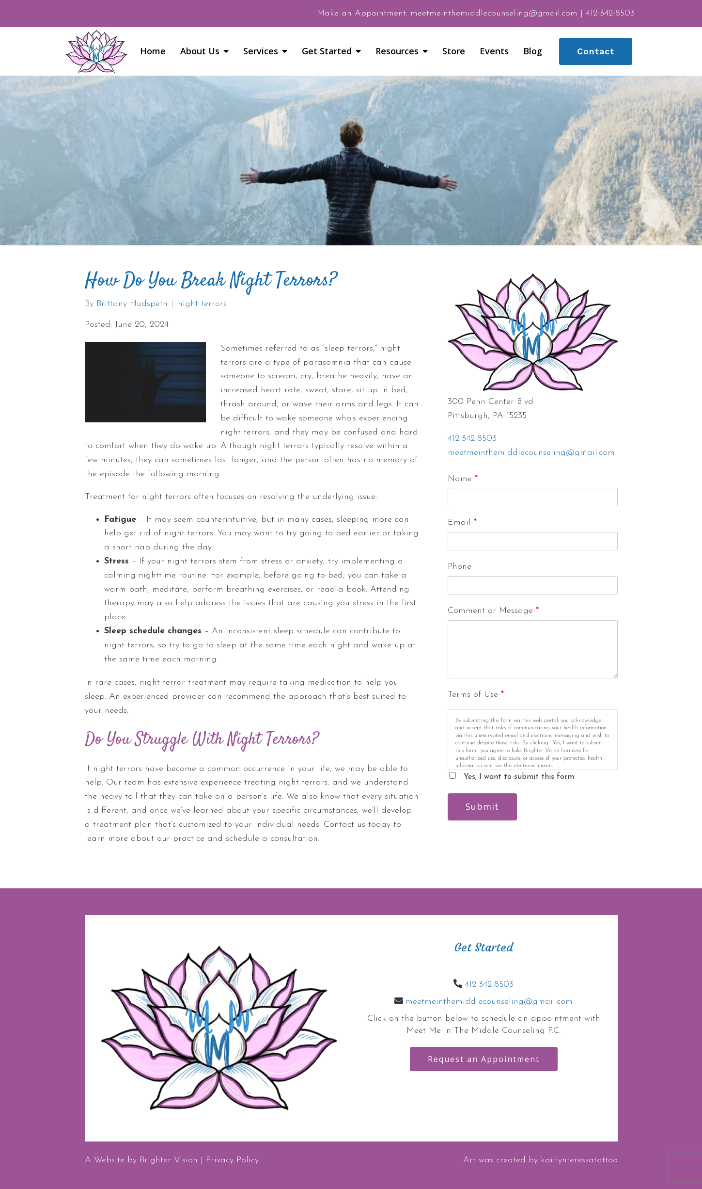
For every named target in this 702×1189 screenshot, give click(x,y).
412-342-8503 (472, 438)
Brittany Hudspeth (132, 304)
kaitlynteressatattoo (579, 1160)
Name (463, 478)
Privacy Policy (232, 1160)
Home (153, 51)
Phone (459, 566)
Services (260, 51)
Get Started (327, 51)
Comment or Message (493, 610)
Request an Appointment (484, 1059)
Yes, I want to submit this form (519, 777)
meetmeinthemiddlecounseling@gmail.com (531, 452)
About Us (199, 51)
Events (494, 51)
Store (453, 51)
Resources (397, 51)
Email (462, 522)
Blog (532, 51)
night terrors (202, 304)
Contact (595, 51)
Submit (482, 806)
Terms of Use (476, 694)
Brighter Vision (169, 1160)
